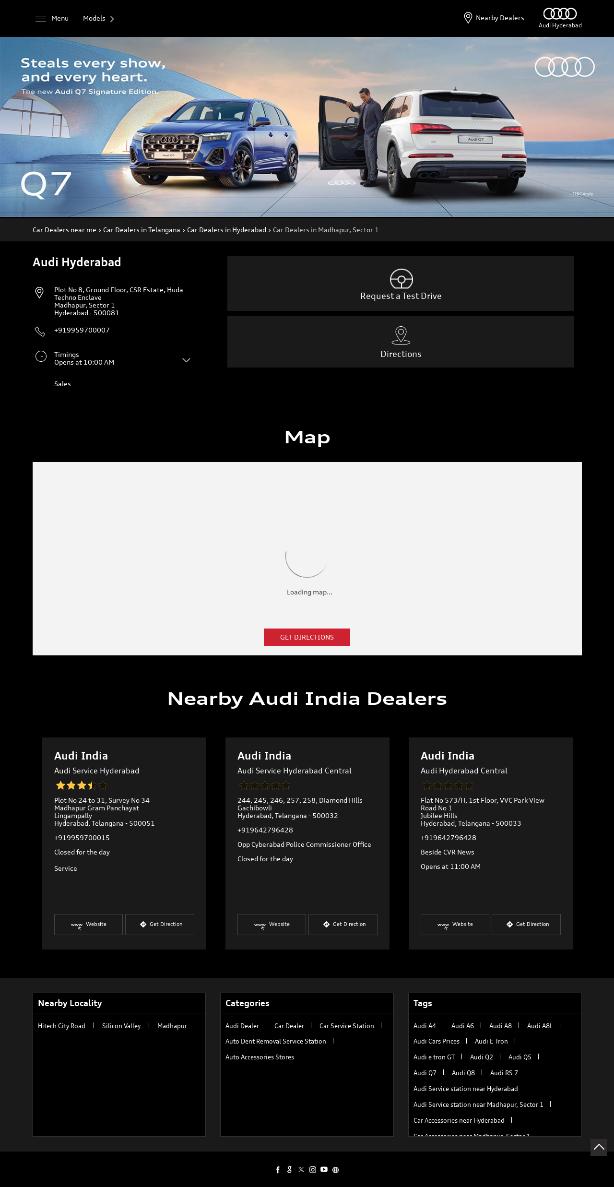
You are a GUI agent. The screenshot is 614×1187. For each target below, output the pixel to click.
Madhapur (172, 1026)
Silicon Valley (121, 1026)
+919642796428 (265, 830)
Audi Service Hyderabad (97, 770)
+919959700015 (82, 837)
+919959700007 (82, 330)
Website (88, 927)
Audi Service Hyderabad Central (294, 770)
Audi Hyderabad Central (464, 770)
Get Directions (307, 637)
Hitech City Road (61, 1026)
